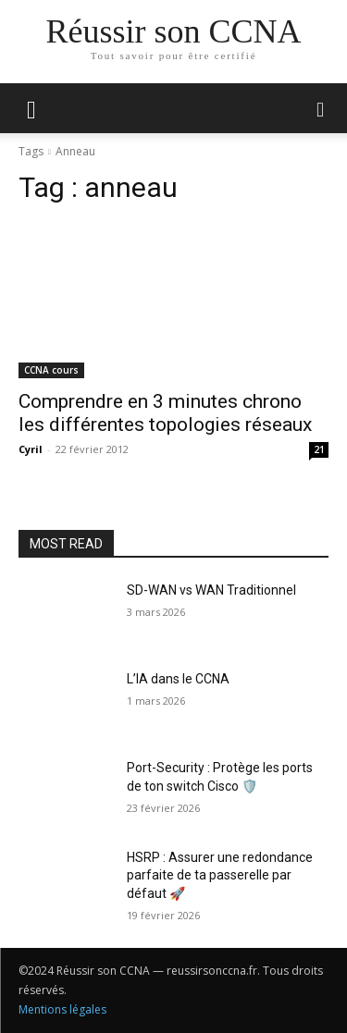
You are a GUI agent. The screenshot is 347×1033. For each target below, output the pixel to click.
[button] (321, 108)
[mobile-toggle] (31, 108)
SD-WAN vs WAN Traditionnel (211, 590)
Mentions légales (62, 1009)
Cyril (31, 449)
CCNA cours (51, 369)
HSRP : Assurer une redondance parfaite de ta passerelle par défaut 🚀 (220, 875)
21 (319, 449)
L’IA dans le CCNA (178, 678)
